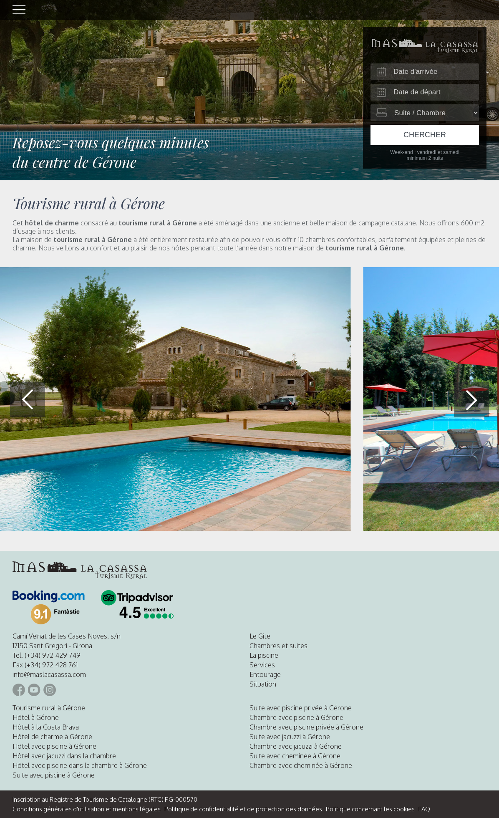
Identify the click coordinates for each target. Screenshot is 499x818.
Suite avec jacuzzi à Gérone (290, 736)
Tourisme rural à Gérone (49, 708)
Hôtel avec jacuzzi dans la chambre (64, 756)
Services (262, 665)
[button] (471, 399)
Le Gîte (260, 636)
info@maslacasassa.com (49, 674)
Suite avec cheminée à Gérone (295, 756)
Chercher (424, 135)
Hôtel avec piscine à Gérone (54, 746)
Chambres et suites (278, 645)
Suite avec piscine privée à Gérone (301, 708)
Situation (263, 684)
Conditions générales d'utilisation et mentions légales (87, 809)
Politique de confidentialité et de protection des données (243, 809)
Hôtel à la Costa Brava (46, 727)
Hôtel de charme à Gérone (52, 736)
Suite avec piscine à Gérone (54, 775)
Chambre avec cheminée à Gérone (301, 765)
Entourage (265, 674)
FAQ (424, 809)
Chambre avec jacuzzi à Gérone (296, 746)
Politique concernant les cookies (370, 809)
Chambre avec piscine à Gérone (296, 717)
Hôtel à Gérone (36, 717)
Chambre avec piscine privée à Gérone (306, 727)
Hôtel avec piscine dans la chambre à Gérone (80, 765)
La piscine (264, 655)
